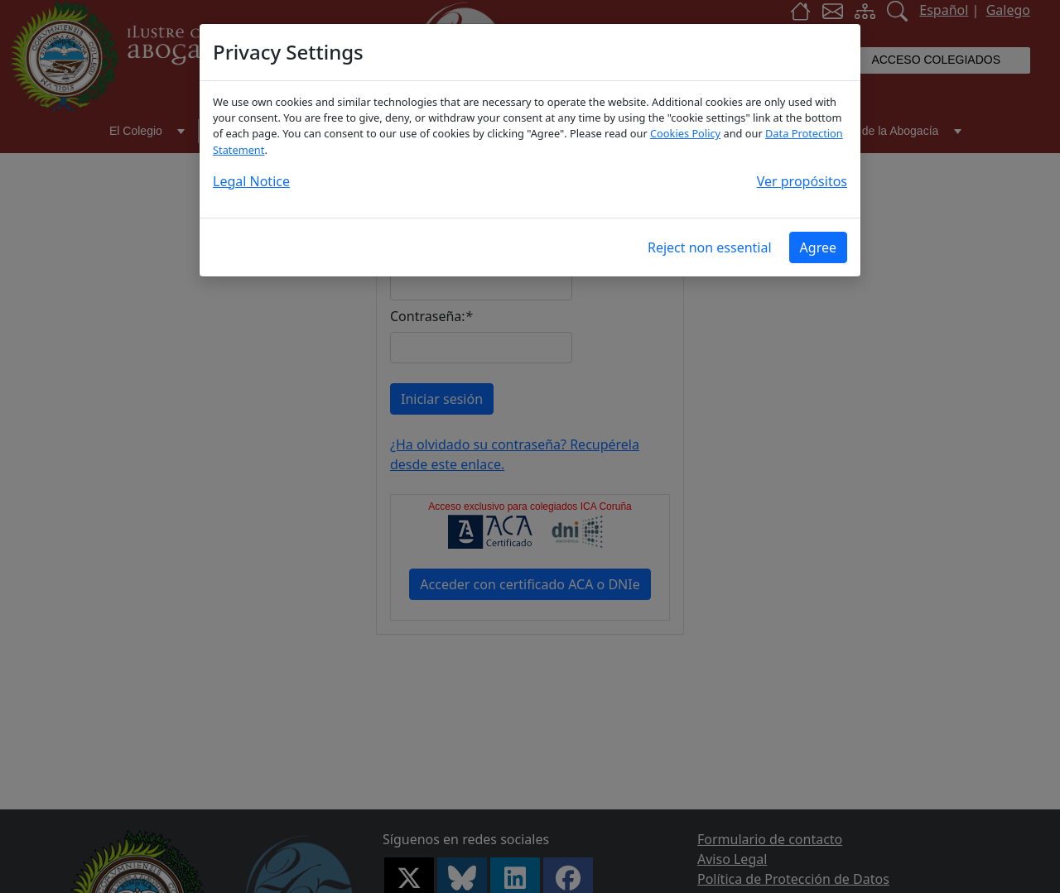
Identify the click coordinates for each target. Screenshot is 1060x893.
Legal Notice (251, 181)
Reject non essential (710, 247)
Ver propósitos (802, 181)
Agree (818, 247)
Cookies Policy (685, 133)
